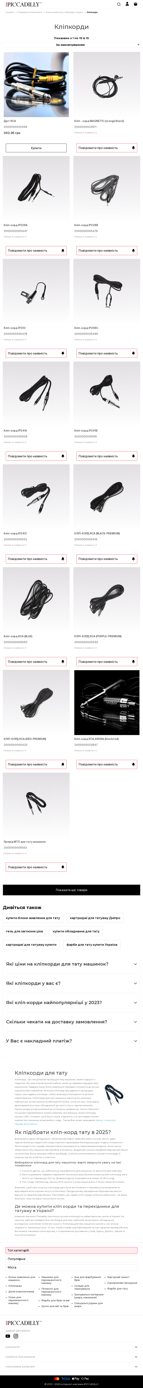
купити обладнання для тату (76, 931)
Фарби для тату (117, 1288)
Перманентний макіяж (30, 12)
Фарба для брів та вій (55, 1300)
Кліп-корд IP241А (15, 430)
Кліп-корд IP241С (15, 533)
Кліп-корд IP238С (86, 327)
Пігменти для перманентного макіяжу (51, 1291)
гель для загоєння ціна (24, 931)
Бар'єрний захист (118, 1277)
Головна (10, 12)
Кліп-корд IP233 (15, 327)
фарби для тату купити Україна (91, 944)
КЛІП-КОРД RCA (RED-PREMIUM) (25, 738)
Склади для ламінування (82, 1287)
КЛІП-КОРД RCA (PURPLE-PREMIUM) (97, 636)
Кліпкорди (92, 12)
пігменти (32, 1123)
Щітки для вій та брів (55, 1306)
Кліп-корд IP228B (86, 225)
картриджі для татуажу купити (31, 944)
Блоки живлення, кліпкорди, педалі (64, 12)
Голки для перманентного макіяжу (18, 1300)
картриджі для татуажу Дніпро (95, 918)
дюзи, (99, 1120)
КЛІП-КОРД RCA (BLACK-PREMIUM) (97, 533)
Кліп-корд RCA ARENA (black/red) (96, 738)
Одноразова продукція (122, 1282)
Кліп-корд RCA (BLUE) (18, 636)
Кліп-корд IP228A (16, 225)
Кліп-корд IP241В (86, 430)
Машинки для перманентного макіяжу (51, 1280)
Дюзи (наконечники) (21, 1291)
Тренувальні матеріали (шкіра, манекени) (89, 1296)
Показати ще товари (71, 890)
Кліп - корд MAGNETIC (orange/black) (99, 121)
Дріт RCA (10, 121)
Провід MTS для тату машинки (25, 841)
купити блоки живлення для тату (33, 918)
